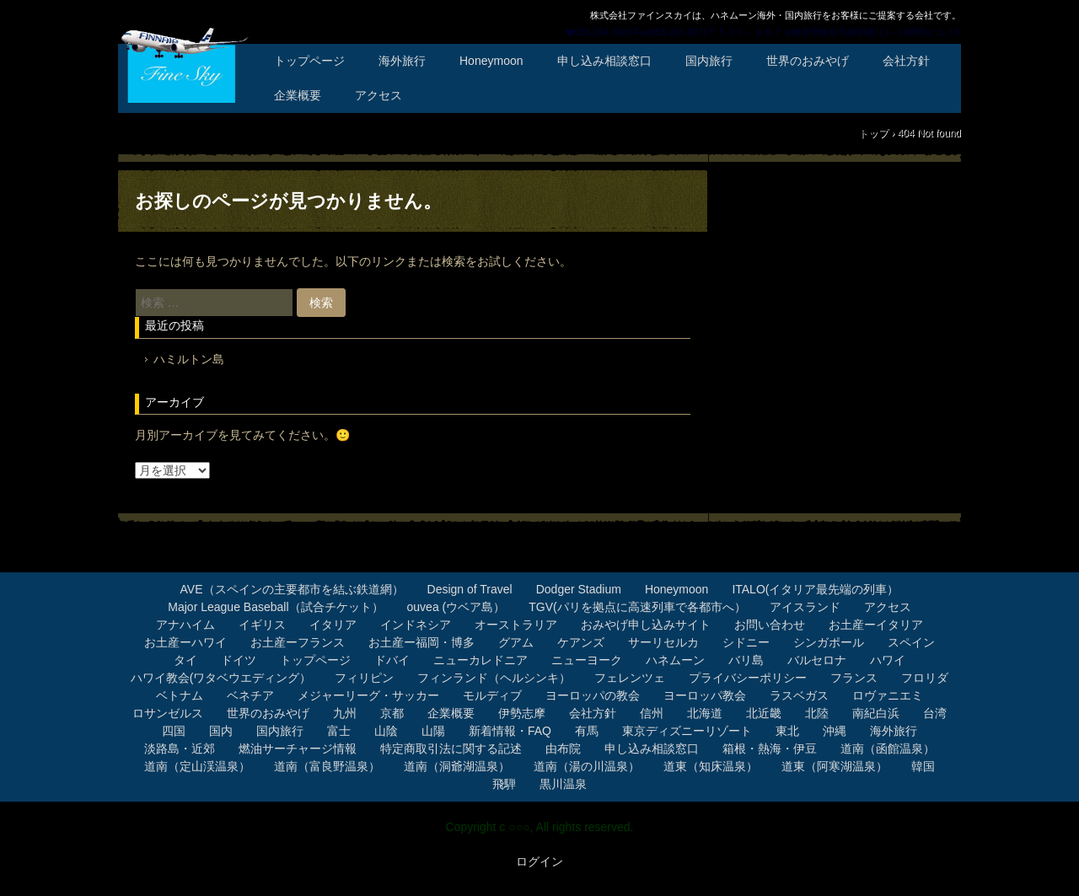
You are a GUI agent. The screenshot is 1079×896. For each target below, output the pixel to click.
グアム (516, 642)
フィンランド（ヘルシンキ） (494, 677)
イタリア (333, 624)
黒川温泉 (563, 784)
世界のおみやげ (807, 60)
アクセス (378, 95)
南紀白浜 (875, 713)
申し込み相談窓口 (604, 60)
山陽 (433, 731)
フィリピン (364, 677)
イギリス (262, 624)
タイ (185, 660)
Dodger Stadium (578, 589)
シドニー (746, 642)
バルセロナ (816, 660)
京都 (392, 713)
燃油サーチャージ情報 (298, 748)
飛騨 (504, 784)
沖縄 (834, 731)
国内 (221, 731)
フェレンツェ (629, 677)
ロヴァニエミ (887, 695)
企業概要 (297, 95)
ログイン (539, 861)
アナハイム (185, 624)
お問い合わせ (769, 624)
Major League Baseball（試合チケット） (275, 607)
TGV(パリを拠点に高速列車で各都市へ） (637, 607)
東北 (787, 731)
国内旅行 (709, 60)
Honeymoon (491, 60)
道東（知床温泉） (710, 766)
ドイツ (238, 660)
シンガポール (828, 642)
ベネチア (250, 695)
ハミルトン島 (188, 359)
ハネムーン (675, 660)
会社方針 (906, 60)
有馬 (587, 731)
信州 (651, 713)
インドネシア (415, 624)
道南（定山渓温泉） (197, 766)
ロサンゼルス (167, 713)
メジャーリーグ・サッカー (368, 695)
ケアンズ (580, 642)
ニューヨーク (586, 660)
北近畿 (763, 713)
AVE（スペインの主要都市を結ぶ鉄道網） (292, 589)
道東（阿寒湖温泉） (834, 766)
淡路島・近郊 (179, 748)
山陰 (386, 731)
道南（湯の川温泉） (587, 766)
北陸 (817, 713)
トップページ (309, 60)
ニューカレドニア (480, 660)
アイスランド (805, 607)
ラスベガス (799, 695)
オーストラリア (516, 624)
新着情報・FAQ (510, 731)
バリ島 (746, 660)
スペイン (911, 642)
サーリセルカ (663, 642)
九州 (345, 713)
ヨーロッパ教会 (704, 695)
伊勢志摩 (521, 713)
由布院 (563, 748)
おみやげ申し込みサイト (646, 624)
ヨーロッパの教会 (592, 695)
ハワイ (887, 660)
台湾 (935, 713)
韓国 (923, 766)
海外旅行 (402, 60)
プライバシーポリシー (748, 677)
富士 (339, 731)
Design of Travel (470, 589)
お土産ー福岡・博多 (421, 642)
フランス (854, 677)
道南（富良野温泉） (327, 766)
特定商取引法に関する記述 (451, 748)
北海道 (704, 713)
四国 (173, 731)
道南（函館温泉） (887, 748)
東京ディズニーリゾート (687, 731)
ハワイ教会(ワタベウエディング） (221, 677)
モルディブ (492, 695)
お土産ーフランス (297, 642)
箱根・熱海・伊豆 (769, 748)
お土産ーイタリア (876, 624)
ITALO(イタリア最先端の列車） (815, 589)
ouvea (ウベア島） (456, 607)
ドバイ (392, 660)
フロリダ (924, 677)
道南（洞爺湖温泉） (457, 766)
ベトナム (179, 695)
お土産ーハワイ (185, 642)
